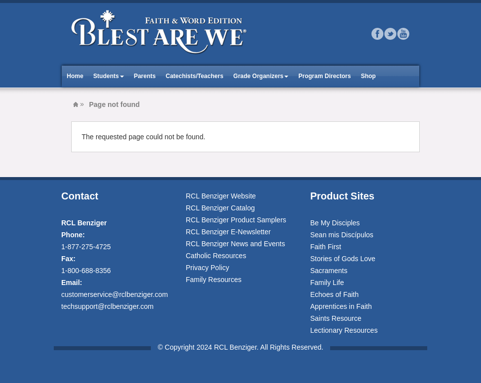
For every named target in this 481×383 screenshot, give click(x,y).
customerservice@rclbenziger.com (114, 294)
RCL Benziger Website (221, 196)
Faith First (325, 247)
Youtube (403, 34)
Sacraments (329, 271)
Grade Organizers (259, 76)
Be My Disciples (335, 223)
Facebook (377, 34)
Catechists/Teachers (195, 76)
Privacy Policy (207, 268)
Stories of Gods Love (342, 259)
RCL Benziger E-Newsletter (228, 232)
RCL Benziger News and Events (235, 244)
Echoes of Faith (334, 294)
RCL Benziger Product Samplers (236, 220)
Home (75, 76)
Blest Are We (75, 104)
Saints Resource (335, 318)
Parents (145, 76)
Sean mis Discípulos (341, 235)
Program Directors (324, 76)
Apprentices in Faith (341, 306)
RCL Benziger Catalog (220, 208)
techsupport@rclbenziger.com (107, 306)
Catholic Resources (216, 256)
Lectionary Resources (343, 330)
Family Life (327, 283)
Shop (368, 76)
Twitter (390, 34)
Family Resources (213, 280)
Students (106, 76)
